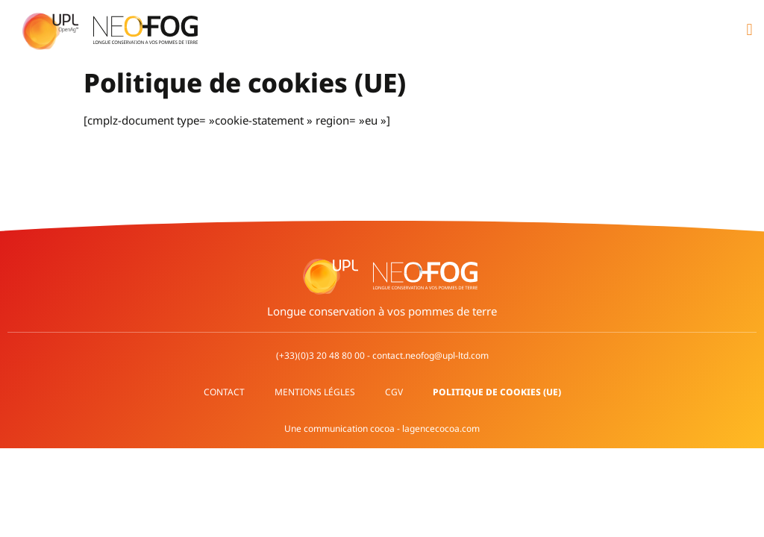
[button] (749, 30)
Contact (224, 392)
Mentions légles (315, 392)
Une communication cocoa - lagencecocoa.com (382, 428)
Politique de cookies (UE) (497, 392)
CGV (394, 392)
